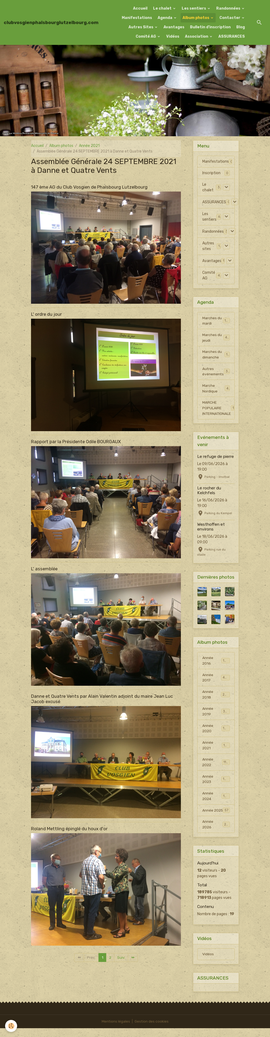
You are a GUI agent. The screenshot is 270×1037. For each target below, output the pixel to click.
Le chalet (162, 8)
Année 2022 (216, 764)
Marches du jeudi (216, 338)
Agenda (165, 17)
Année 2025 (216, 816)
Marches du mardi (216, 321)
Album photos (196, 17)
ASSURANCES (231, 36)
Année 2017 (216, 679)
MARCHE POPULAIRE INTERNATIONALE (218, 409)
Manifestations (137, 17)
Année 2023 (216, 782)
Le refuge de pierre (215, 457)
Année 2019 (216, 713)
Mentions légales (115, 1030)
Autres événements (216, 372)
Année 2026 (216, 833)
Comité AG (146, 36)
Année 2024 (216, 799)
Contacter (230, 17)
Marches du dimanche (216, 355)
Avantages (173, 27)
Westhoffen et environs (211, 528)
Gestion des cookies (151, 1030)
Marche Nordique (216, 389)
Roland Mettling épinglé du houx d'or (69, 828)
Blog (240, 27)
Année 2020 (216, 730)
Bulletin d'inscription (210, 27)
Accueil (140, 8)
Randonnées (228, 8)
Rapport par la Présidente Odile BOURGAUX (76, 441)
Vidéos (172, 36)
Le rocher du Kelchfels (209, 491)
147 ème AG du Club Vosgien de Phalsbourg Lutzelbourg (89, 187)
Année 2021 (89, 145)
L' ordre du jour (46, 314)
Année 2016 (216, 662)
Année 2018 (216, 696)
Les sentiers (194, 8)
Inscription (211, 173)
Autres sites (208, 246)
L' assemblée (44, 568)
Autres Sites (141, 27)
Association (197, 36)
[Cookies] (11, 1026)
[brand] (51, 22)
